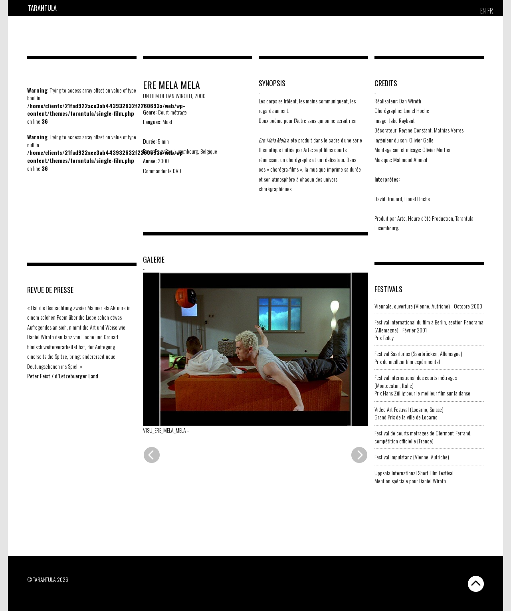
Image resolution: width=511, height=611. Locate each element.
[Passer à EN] (483, 11)
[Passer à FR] (490, 11)
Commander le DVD (162, 170)
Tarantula (42, 8)
